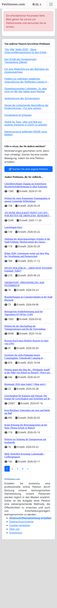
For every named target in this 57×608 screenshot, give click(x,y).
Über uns (14, 529)
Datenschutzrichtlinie (21, 521)
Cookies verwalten (19, 525)
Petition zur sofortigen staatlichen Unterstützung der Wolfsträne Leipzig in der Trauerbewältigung (25, 81)
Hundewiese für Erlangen (18, 115)
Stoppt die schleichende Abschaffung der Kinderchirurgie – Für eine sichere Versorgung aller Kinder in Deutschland (26, 108)
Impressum (15, 532)
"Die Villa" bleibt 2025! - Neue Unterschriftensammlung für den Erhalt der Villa (25, 52)
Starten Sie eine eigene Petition (28, 169)
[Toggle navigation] (51, 4)
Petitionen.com (13, 4)
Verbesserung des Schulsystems (22, 98)
